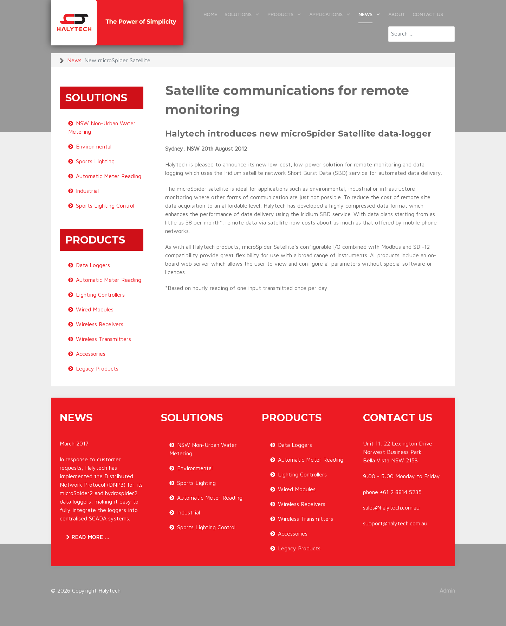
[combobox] (421, 34)
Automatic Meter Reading (108, 176)
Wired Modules (94, 309)
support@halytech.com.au (395, 523)
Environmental (93, 146)
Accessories (90, 353)
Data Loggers (93, 265)
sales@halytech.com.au (391, 507)
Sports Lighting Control (105, 205)
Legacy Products (97, 368)
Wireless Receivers (99, 324)
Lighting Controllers (100, 294)
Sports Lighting (95, 161)
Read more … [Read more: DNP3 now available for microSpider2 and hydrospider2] (87, 537)
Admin (447, 590)
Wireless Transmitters (103, 339)
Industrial (87, 191)
